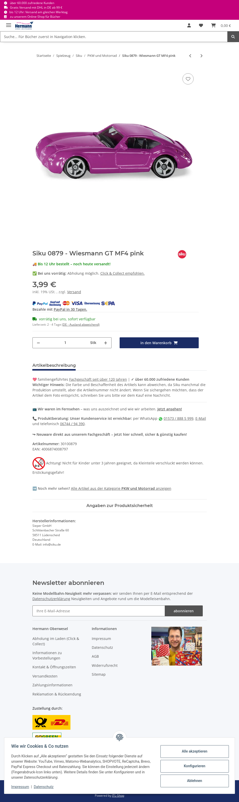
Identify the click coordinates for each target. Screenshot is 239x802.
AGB (95, 656)
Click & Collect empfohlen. (122, 273)
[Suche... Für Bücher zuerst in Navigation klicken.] (114, 36)
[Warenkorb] (221, 25)
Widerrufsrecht (105, 665)
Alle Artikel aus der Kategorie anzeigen (121, 488)
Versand (74, 291)
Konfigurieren (193, 766)
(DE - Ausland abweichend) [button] (81, 324)
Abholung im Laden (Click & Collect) (55, 641)
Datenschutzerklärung (51, 598)
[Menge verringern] (38, 343)
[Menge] (65, 343)
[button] (189, 25)
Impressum (101, 638)
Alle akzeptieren (193, 751)
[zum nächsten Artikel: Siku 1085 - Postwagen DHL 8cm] (201, 55)
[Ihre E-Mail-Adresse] (98, 610)
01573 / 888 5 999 (178, 418)
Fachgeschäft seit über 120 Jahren (98, 379)
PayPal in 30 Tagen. (70, 309)
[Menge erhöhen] (105, 343)
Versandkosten (45, 676)
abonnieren (184, 610)
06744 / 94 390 (72, 423)
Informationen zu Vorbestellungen (47, 655)
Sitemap (99, 674)
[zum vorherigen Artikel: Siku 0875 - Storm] (190, 55)
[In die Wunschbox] (188, 78)
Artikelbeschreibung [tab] (54, 365)
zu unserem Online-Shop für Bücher (35, 16)
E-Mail (200, 418)
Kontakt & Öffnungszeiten (54, 667)
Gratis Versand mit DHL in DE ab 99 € (36, 7)
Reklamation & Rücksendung (56, 694)
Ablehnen (193, 781)
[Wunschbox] (201, 25)
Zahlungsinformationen (52, 685)
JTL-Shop (118, 795)
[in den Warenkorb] (159, 342)
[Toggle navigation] (8, 23)
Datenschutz (102, 647)
